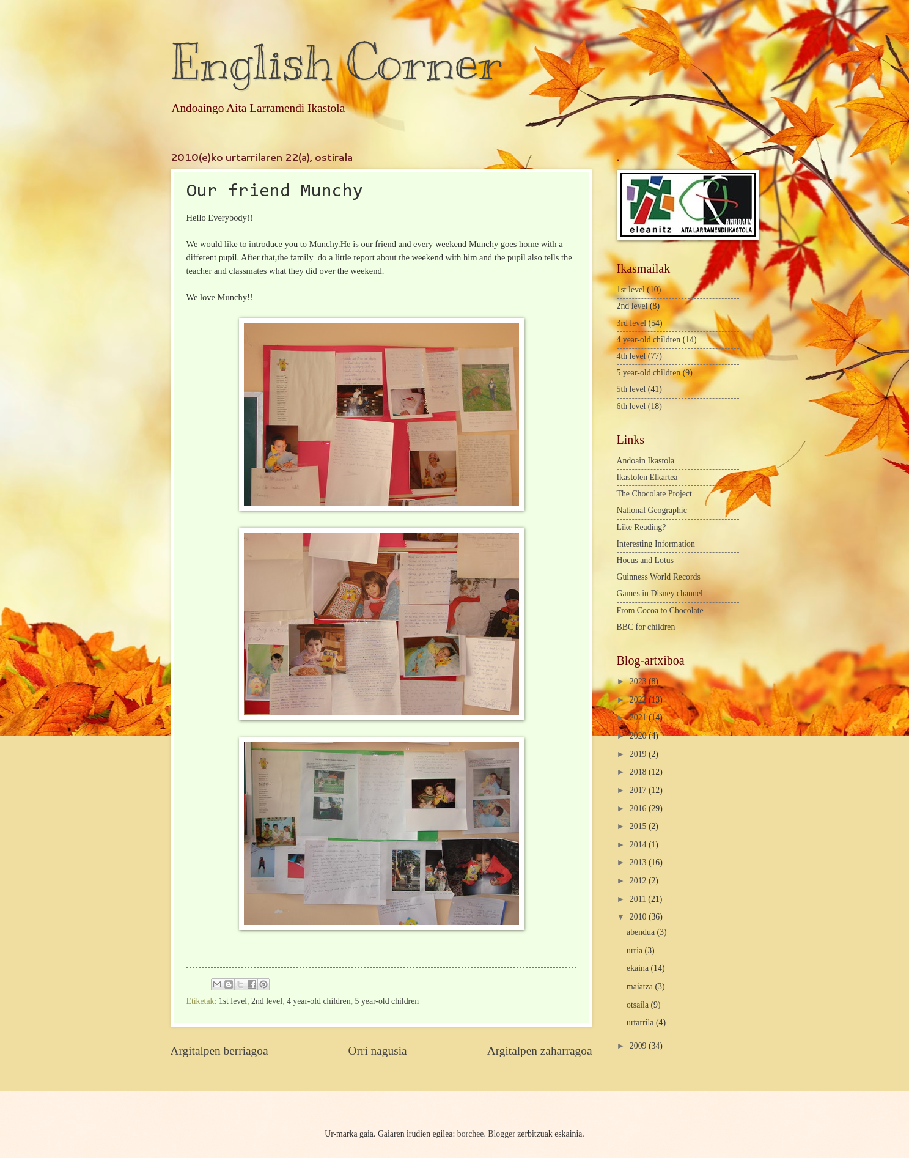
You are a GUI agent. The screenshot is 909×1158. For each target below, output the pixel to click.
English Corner (336, 62)
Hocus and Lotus (645, 560)
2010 (639, 916)
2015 (639, 826)
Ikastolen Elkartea (647, 477)
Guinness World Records (659, 576)
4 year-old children (319, 1001)
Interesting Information (656, 543)
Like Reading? (641, 527)
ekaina (638, 968)
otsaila (638, 1004)
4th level (631, 356)
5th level (631, 389)
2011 (639, 899)
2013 (639, 862)
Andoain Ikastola (646, 460)
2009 (639, 1045)
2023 (639, 681)
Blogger (501, 1133)
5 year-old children (387, 1001)
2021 (639, 717)
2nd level (266, 1001)
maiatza (641, 986)
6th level (631, 406)
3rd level (632, 323)
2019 (639, 754)
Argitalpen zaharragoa (539, 1050)
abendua (642, 932)
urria (636, 950)
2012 (639, 880)
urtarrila (641, 1022)
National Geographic (652, 510)
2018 (639, 771)
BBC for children (646, 627)
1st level (233, 1001)
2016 (639, 808)
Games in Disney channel (660, 593)
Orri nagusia (377, 1050)
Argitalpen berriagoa (219, 1050)
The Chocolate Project (654, 493)
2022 (639, 699)
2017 (639, 790)
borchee (470, 1133)
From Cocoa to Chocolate (660, 610)
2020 (639, 735)
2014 (639, 844)
